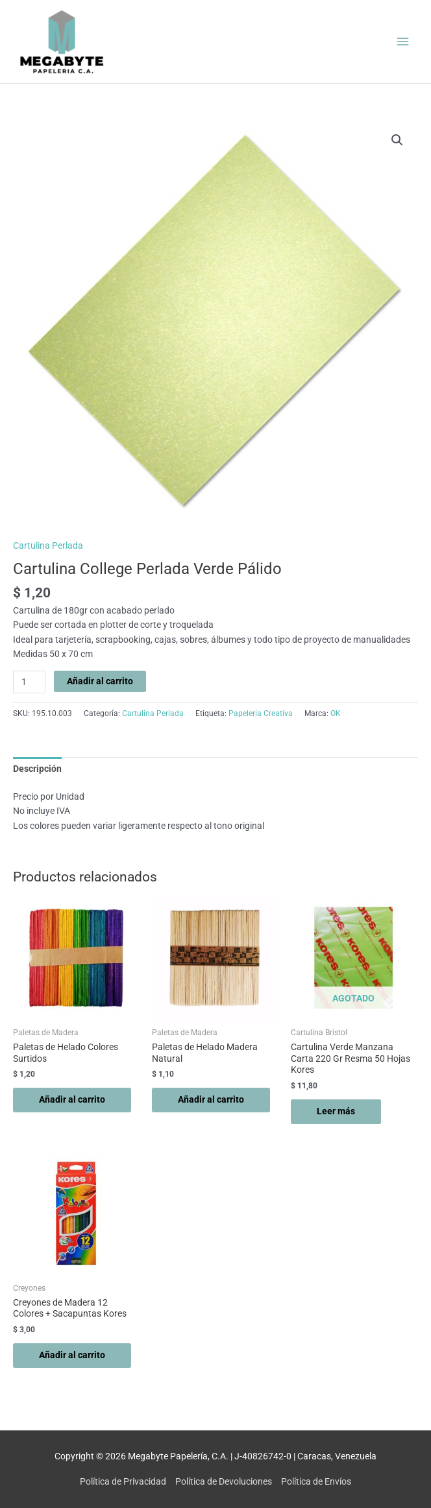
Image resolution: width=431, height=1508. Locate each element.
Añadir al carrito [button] (72, 1099)
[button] (397, 140)
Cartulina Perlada (48, 545)
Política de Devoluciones (223, 1481)
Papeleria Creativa (260, 713)
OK (335, 713)
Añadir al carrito (100, 681)
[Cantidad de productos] (29, 682)
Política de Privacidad (123, 1481)
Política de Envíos (316, 1481)
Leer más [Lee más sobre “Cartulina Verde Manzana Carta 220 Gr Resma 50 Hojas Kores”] (336, 1111)
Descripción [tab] (37, 768)
